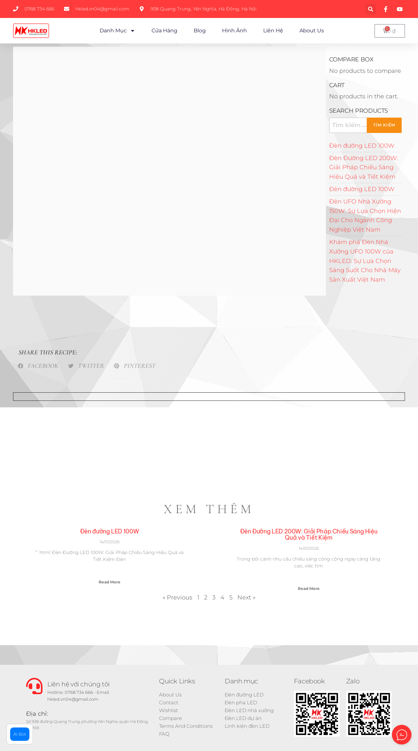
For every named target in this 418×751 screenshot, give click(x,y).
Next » (246, 597)
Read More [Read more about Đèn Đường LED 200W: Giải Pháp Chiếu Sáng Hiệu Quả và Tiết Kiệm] (309, 588)
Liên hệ (273, 30)
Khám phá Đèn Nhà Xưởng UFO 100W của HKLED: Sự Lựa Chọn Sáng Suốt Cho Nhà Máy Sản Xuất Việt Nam (365, 260)
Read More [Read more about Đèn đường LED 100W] (110, 582)
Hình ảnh (234, 30)
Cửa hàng (164, 30)
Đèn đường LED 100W (361, 145)
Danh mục (117, 31)
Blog (200, 30)
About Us (311, 30)
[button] (370, 9)
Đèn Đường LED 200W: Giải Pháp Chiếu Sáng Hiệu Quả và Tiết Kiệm (363, 168)
